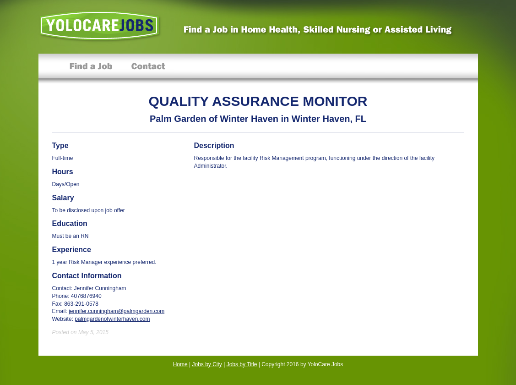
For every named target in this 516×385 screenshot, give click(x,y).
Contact (148, 68)
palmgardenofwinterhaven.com (112, 319)
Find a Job (91, 68)
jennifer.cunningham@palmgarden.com (116, 311)
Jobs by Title (242, 364)
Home (180, 364)
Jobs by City (207, 364)
